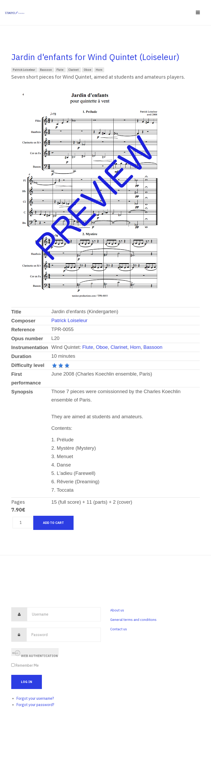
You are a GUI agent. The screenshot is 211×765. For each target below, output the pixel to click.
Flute (60, 70)
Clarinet (73, 70)
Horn (99, 70)
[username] (64, 614)
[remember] (13, 665)
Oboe (88, 70)
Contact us (118, 629)
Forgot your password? (35, 704)
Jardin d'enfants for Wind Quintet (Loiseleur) (95, 56)
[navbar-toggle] (198, 12)
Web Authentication (35, 652)
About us (117, 610)
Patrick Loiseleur (24, 70)
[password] (63, 635)
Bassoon (46, 70)
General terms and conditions (133, 619)
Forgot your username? (35, 698)
